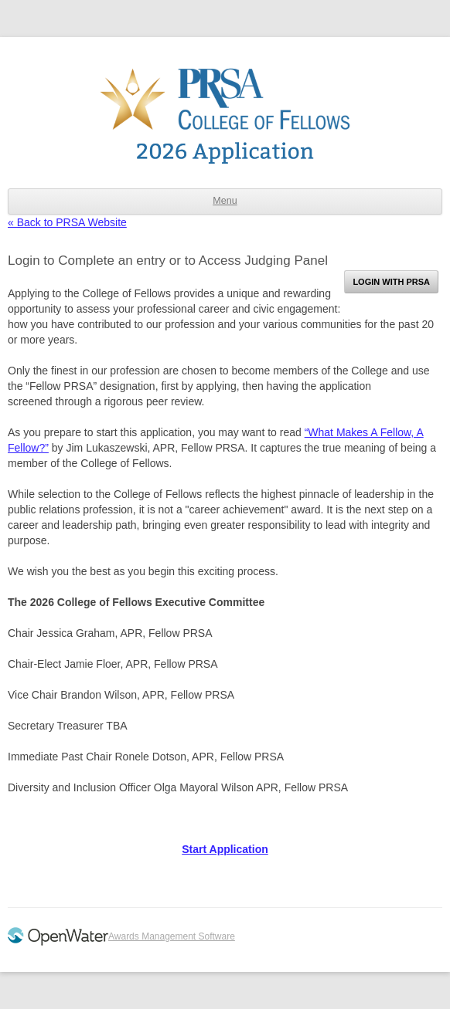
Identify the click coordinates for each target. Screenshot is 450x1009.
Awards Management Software (171, 936)
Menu (225, 200)
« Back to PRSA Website (67, 222)
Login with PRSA (391, 281)
